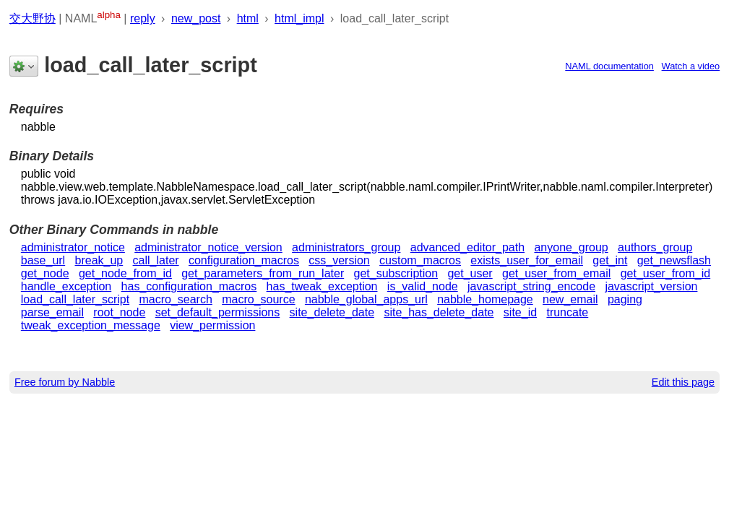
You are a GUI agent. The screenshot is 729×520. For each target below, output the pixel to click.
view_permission (212, 325)
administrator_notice (73, 247)
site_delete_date (332, 312)
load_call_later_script (75, 299)
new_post (196, 18)
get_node (45, 273)
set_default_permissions (217, 312)
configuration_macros (244, 260)
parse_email (52, 312)
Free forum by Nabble (64, 382)
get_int (609, 260)
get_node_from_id (125, 273)
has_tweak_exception (322, 286)
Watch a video (691, 66)
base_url (43, 260)
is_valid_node (422, 286)
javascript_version (651, 286)
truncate (567, 312)
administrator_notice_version (208, 247)
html (248, 18)
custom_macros (420, 260)
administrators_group (346, 247)
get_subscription (396, 273)
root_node (119, 312)
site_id (520, 312)
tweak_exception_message (90, 325)
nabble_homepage (485, 299)
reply (142, 18)
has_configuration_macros (189, 286)
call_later (156, 260)
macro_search (175, 299)
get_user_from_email (556, 273)
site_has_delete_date (438, 312)
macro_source (258, 299)
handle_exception (66, 286)
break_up (99, 260)
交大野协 (32, 18)
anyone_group (571, 247)
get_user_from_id (666, 273)
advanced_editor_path (467, 247)
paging (625, 299)
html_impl (299, 18)
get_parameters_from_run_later (262, 273)
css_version (339, 260)
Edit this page (683, 382)
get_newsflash (674, 260)
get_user (469, 273)
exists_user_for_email (526, 260)
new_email (570, 299)
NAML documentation (609, 66)
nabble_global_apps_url (366, 299)
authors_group (655, 247)
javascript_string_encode (531, 286)
